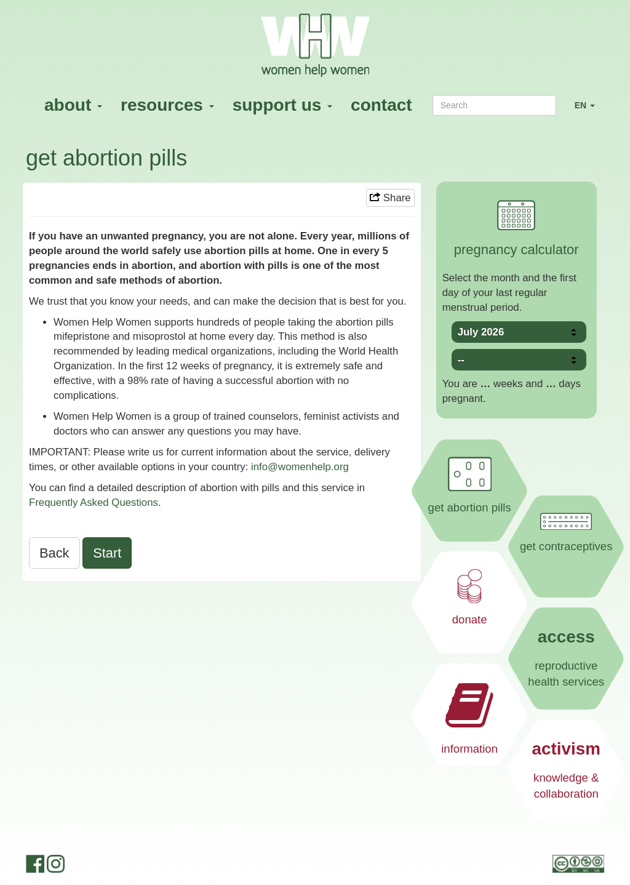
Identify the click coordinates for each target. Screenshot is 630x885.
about (73, 104)
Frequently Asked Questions (93, 502)
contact (381, 104)
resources (167, 104)
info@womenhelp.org (300, 467)
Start (107, 553)
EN (589, 110)
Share (390, 198)
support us (282, 104)
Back (54, 553)
